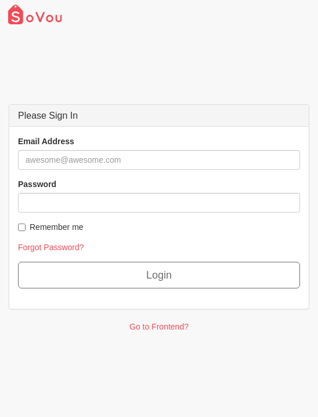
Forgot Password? (51, 247)
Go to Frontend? (159, 326)
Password (37, 184)
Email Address (46, 141)
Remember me (51, 227)
